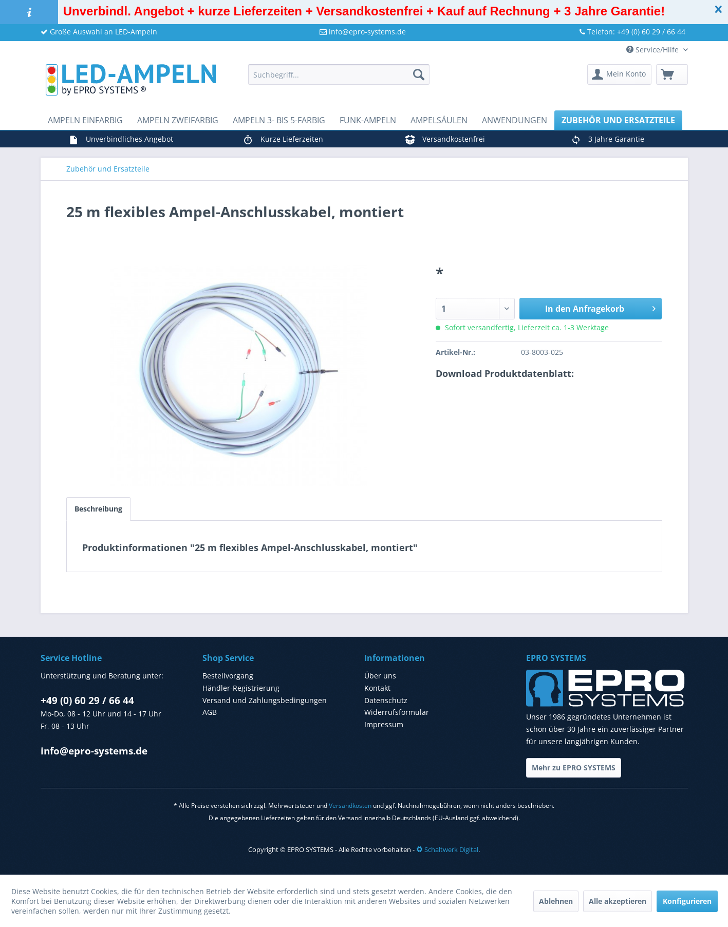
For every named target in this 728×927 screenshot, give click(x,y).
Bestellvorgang (227, 675)
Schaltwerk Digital (447, 849)
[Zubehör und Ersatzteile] (618, 120)
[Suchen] (419, 74)
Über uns (380, 675)
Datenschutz (385, 700)
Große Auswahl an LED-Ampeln (99, 31)
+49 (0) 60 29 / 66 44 (87, 700)
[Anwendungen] (514, 120)
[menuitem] (339, 74)
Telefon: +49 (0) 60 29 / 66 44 (632, 31)
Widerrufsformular (396, 712)
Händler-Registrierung (240, 688)
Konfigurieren (687, 901)
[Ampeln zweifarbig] (178, 120)
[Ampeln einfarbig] (85, 120)
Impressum (383, 724)
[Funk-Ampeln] (367, 120)
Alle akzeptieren (617, 901)
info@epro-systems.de (363, 31)
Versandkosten (350, 805)
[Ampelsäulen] (439, 120)
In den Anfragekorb (600, 307)
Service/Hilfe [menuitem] (653, 49)
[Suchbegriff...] (339, 74)
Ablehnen (556, 901)
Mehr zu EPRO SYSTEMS (573, 767)
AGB (209, 712)
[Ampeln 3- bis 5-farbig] (279, 120)
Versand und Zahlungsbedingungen (264, 700)
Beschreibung (98, 509)
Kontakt (377, 688)
